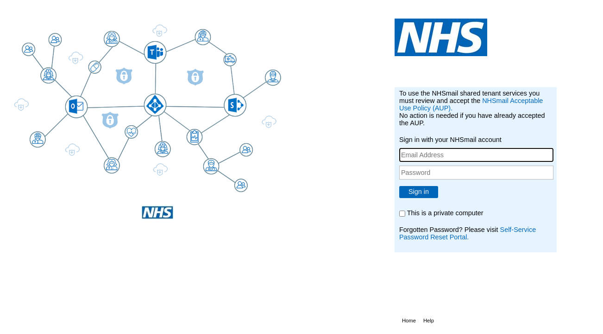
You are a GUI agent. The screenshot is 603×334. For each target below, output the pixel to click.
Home (409, 320)
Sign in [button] (418, 191)
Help (428, 320)
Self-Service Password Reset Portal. (467, 233)
